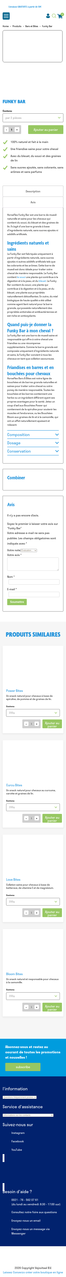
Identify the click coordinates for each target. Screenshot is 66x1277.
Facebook (13, 1141)
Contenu (7, 111)
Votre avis (14, 555)
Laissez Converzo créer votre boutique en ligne (33, 1272)
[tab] (33, 191)
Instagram (14, 1133)
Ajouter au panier (46, 129)
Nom (11, 576)
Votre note (13, 550)
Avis (33, 202)
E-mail (12, 589)
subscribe (23, 1066)
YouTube (12, 1149)
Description (33, 191)
